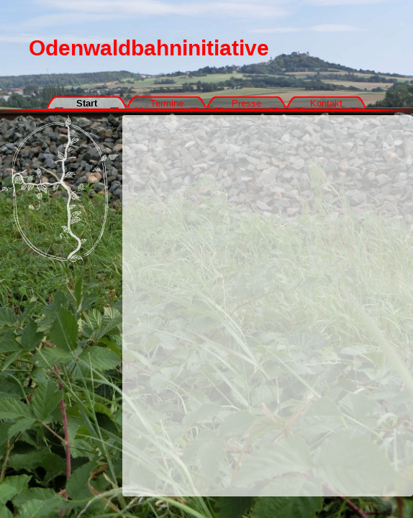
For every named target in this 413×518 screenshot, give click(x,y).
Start (86, 103)
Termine (166, 103)
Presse (246, 103)
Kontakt (326, 103)
